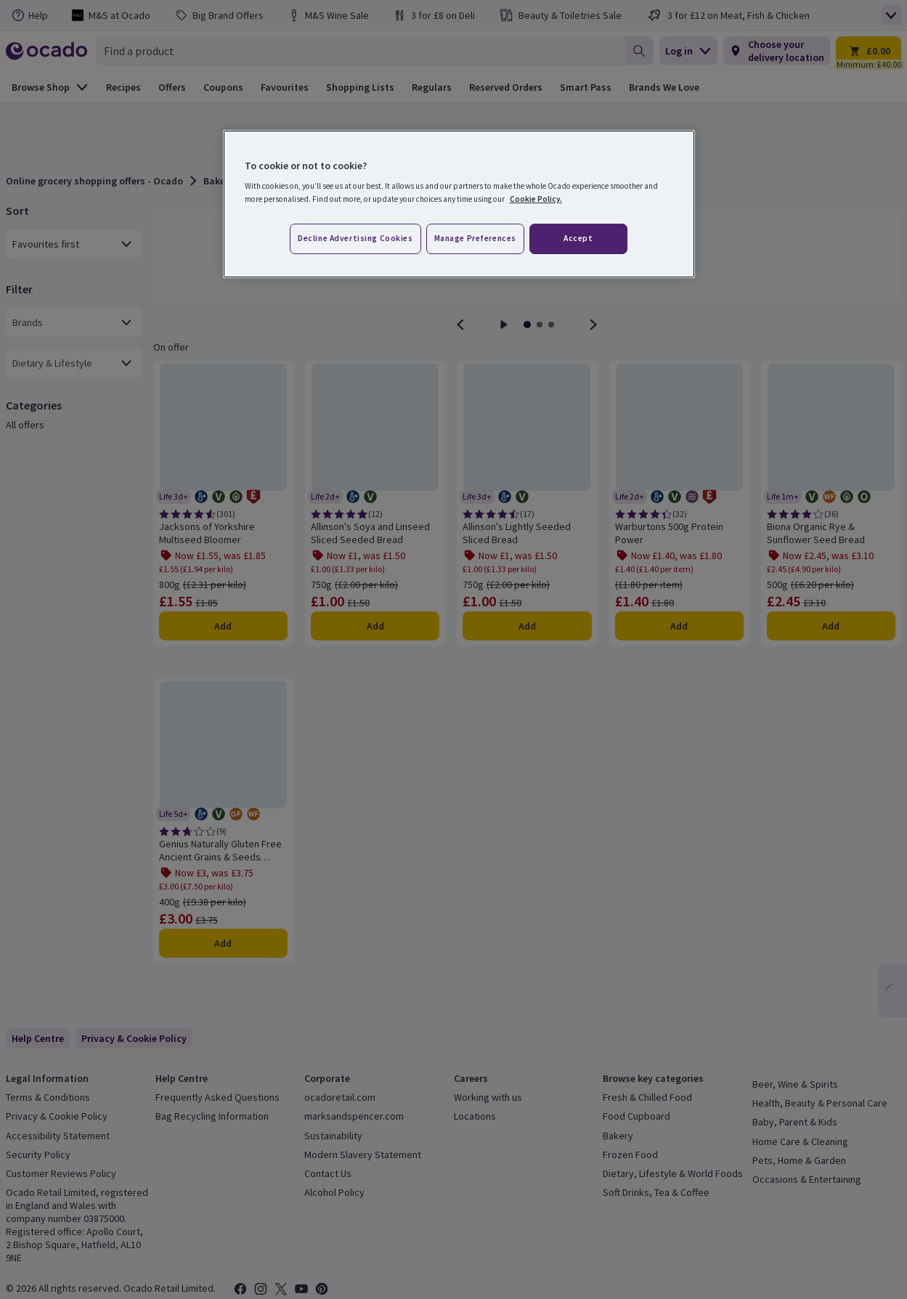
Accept (578, 238)
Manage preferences (475, 238)
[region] (459, 204)
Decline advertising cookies (355, 238)
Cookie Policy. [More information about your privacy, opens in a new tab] (536, 199)
